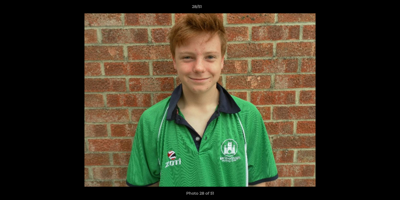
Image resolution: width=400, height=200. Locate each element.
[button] (376, 8)
